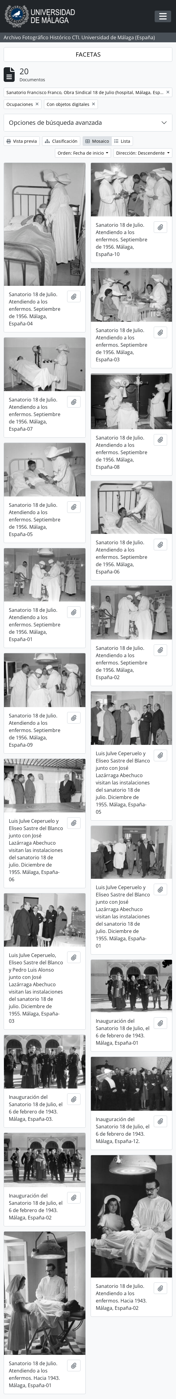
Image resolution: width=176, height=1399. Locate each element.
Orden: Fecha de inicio (81, 153)
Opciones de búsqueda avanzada (55, 122)
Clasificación (61, 141)
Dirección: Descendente (141, 153)
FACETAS (88, 54)
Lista (122, 141)
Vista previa (21, 141)
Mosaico (97, 141)
